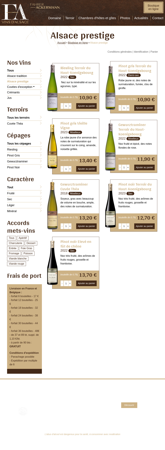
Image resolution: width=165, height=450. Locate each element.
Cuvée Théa (15, 123)
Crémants (13, 92)
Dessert (31, 243)
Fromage (14, 253)
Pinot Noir (13, 167)
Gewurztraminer (17, 161)
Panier (154, 51)
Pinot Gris (13, 155)
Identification (141, 51)
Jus (9, 97)
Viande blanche (18, 258)
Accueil (61, 42)
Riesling (12, 149)
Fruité (11, 193)
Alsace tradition (17, 76)
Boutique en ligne (153, 7)
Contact (88, 391)
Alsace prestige (18, 81)
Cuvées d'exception (19, 87)
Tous (11, 238)
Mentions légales (94, 395)
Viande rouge (16, 263)
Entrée (12, 248)
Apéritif (23, 238)
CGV (87, 399)
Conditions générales (119, 51)
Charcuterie (15, 243)
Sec (9, 199)
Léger (11, 205)
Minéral (12, 211)
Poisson (28, 253)
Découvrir (129, 405)
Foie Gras (26, 248)
